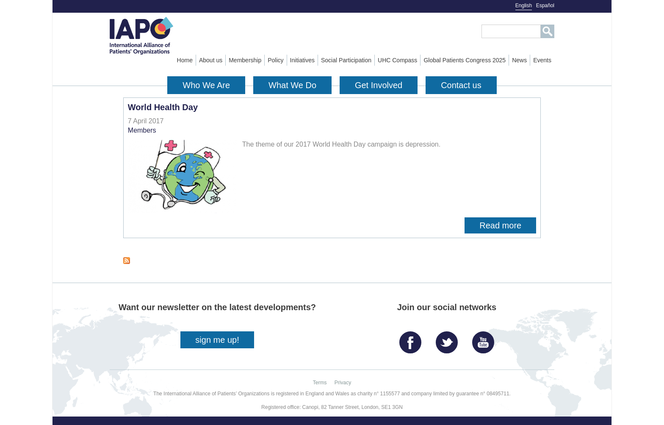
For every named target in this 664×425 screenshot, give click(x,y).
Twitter (449, 339)
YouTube (485, 339)
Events (542, 60)
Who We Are (206, 85)
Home (185, 60)
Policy (275, 60)
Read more (507, 225)
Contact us (461, 85)
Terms (320, 383)
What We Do (292, 85)
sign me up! (217, 339)
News (519, 60)
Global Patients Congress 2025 (464, 60)
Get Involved (378, 85)
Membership (245, 60)
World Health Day (163, 107)
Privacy (343, 383)
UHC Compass (397, 60)
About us (210, 60)
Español (545, 5)
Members (142, 130)
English (523, 5)
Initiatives (302, 60)
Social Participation (346, 60)
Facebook (412, 339)
